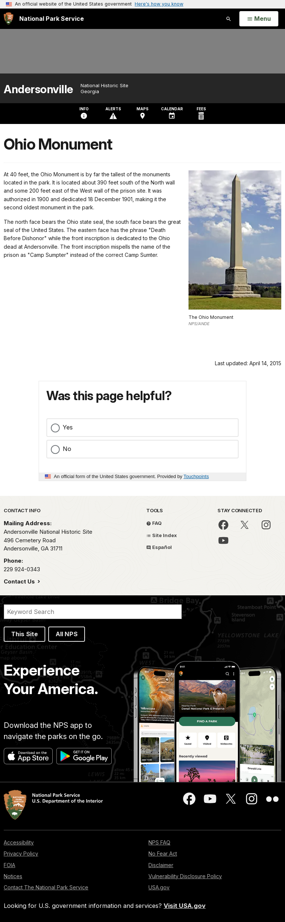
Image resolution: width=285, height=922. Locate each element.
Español (159, 547)
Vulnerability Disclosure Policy (185, 876)
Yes (68, 427)
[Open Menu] (258, 19)
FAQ (154, 523)
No (67, 448)
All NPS (67, 634)
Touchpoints (196, 476)
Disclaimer (160, 865)
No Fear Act (162, 853)
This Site (24, 634)
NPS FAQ (159, 842)
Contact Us (20, 581)
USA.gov (159, 887)
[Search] (93, 611)
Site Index (161, 535)
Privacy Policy (21, 853)
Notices (13, 876)
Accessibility (19, 842)
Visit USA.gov (185, 905)
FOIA (9, 865)
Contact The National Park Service (46, 887)
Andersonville (38, 89)
